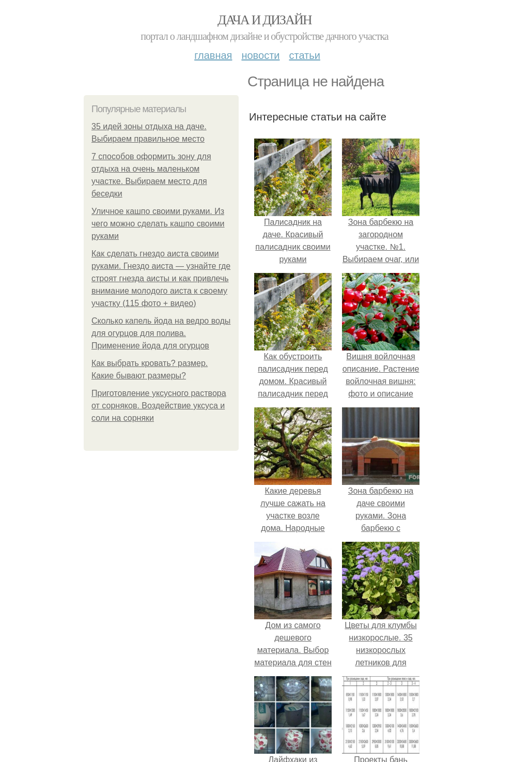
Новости (260, 55)
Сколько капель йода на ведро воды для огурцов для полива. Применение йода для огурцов (160, 333)
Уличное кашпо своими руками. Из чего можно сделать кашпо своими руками (158, 223)
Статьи (304, 55)
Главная (213, 55)
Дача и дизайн (264, 19)
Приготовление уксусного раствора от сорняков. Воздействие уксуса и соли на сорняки (158, 405)
